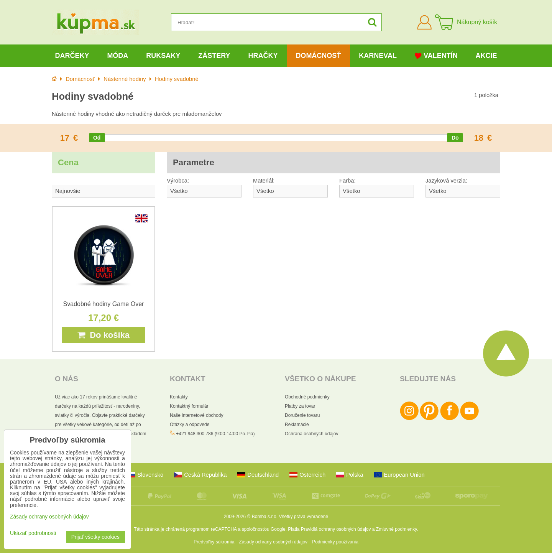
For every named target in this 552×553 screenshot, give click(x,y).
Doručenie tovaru (302, 415)
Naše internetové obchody (196, 415)
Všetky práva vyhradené (303, 516)
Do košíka (103, 335)
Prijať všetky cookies (95, 537)
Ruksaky (163, 55)
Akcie (486, 55)
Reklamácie (297, 424)
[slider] (97, 137)
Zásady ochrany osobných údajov (273, 542)
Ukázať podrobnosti (33, 533)
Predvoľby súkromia (214, 542)
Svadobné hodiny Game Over (103, 304)
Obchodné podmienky (307, 397)
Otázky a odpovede (189, 424)
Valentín (436, 55)
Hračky (263, 55)
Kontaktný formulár (189, 406)
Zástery (214, 55)
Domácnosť (318, 55)
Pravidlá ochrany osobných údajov (336, 529)
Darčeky (72, 55)
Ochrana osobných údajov (311, 433)
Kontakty (179, 397)
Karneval (378, 55)
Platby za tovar (300, 406)
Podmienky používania (335, 542)
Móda (117, 55)
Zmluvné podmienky (396, 529)
